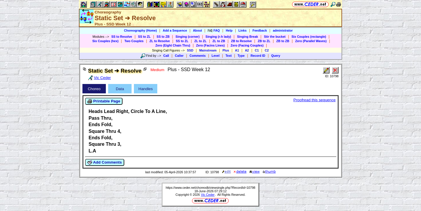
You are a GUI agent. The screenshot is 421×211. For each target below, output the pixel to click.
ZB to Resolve (241, 41)
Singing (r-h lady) (218, 36)
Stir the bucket (275, 36)
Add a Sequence (175, 30)
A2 (247, 50)
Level (216, 55)
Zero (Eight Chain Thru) (173, 45)
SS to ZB (163, 36)
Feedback (260, 30)
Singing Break (247, 36)
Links (243, 30)
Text (228, 55)
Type (241, 55)
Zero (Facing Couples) (247, 45)
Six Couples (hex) (105, 41)
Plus (225, 50)
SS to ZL (144, 36)
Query (275, 55)
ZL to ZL (200, 41)
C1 (257, 50)
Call (166, 55)
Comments (197, 55)
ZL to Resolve (159, 41)
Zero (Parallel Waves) (311, 41)
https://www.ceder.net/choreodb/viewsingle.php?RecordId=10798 (211, 187)
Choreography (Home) (140, 30)
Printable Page (103, 101)
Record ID (258, 55)
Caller (179, 55)
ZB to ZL (264, 41)
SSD (190, 50)
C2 (267, 50)
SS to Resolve (121, 36)
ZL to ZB (219, 41)
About (197, 30)
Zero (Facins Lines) (210, 45)
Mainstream (207, 50)
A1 (237, 50)
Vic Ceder (208, 194)
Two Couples (134, 41)
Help (229, 30)
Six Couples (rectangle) (308, 36)
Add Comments (104, 162)
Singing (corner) (187, 36)
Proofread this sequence (315, 100)
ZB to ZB (282, 41)
